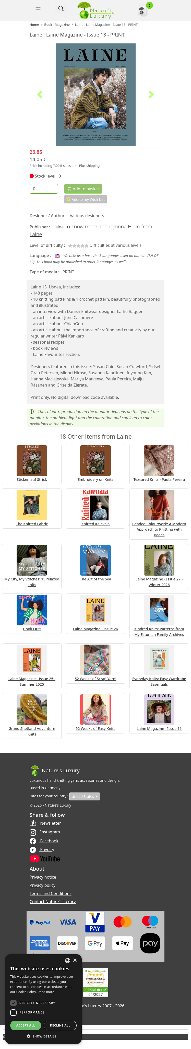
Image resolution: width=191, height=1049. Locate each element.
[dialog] (43, 999)
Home (34, 24)
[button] (39, 94)
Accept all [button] (25, 1025)
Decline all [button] (60, 1025)
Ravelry (42, 849)
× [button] (75, 960)
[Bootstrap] (55, 770)
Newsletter (45, 823)
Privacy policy (42, 885)
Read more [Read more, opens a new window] (46, 992)
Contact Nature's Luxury (53, 901)
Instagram (45, 832)
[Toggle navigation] (38, 8)
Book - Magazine (57, 24)
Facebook (44, 841)
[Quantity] (44, 189)
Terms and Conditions (50, 893)
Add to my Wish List (85, 199)
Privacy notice (43, 877)
